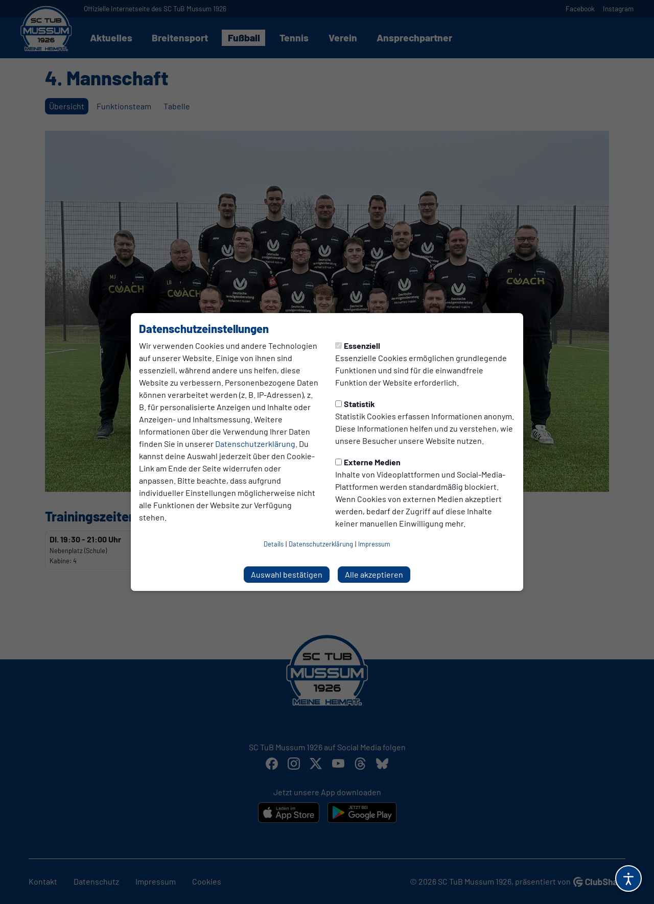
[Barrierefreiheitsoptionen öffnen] (628, 878)
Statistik (355, 404)
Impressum (374, 544)
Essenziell (357, 345)
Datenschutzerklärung (255, 443)
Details (274, 544)
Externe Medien (368, 462)
